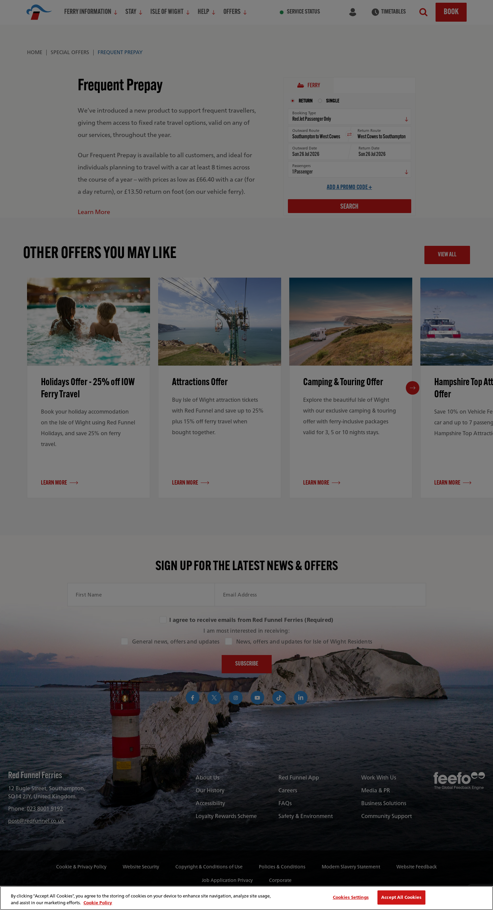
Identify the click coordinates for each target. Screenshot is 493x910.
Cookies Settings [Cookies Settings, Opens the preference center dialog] (351, 897)
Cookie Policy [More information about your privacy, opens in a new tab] (97, 903)
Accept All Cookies (401, 897)
